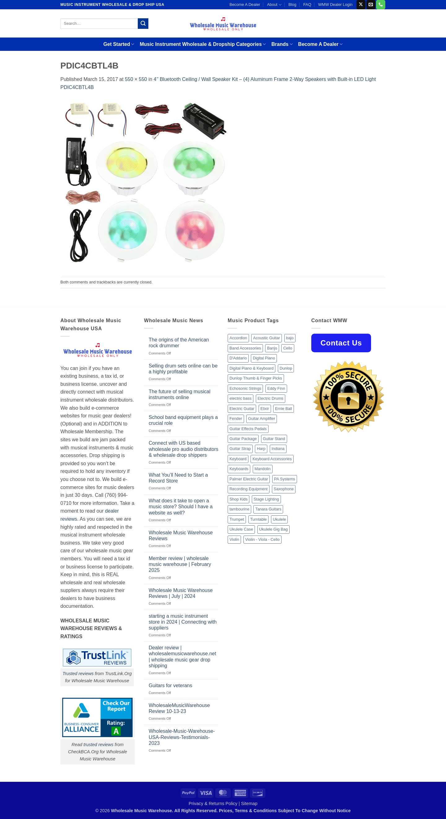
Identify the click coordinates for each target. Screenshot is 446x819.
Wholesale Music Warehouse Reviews (181, 535)
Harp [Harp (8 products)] (261, 448)
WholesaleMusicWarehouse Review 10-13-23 (179, 708)
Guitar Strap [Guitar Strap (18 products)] (240, 448)
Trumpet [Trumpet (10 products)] (237, 519)
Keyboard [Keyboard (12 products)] (238, 458)
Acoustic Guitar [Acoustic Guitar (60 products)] (266, 338)
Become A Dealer (245, 4)
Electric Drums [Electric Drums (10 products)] (270, 398)
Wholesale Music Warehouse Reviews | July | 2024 (181, 593)
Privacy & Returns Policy (213, 803)
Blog (292, 4)
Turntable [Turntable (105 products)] (258, 519)
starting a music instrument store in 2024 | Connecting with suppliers (182, 621)
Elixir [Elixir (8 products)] (264, 408)
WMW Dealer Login (335, 4)
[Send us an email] (370, 4)
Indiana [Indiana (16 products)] (278, 448)
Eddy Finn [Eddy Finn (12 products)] (276, 388)
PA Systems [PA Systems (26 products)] (284, 479)
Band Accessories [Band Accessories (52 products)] (245, 348)
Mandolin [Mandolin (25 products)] (263, 468)
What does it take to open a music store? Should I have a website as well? (180, 506)
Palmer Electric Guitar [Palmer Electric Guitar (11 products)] (249, 479)
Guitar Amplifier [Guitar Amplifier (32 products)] (261, 418)
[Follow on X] (360, 4)
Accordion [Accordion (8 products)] (238, 338)
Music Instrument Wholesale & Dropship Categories (203, 44)
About (274, 5)
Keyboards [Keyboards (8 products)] (239, 468)
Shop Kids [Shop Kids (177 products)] (238, 499)
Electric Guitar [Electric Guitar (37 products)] (242, 408)
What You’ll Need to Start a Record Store (178, 477)
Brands (281, 44)
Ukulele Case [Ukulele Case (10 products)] (241, 529)
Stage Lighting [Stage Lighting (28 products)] (266, 499)
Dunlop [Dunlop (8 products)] (286, 368)
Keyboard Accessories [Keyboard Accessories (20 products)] (272, 458)
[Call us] (380, 4)
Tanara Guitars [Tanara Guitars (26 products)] (268, 509)
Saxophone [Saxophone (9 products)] (284, 489)
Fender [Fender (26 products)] (236, 418)
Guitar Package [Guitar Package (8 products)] (243, 438)
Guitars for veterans (170, 685)
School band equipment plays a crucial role (183, 420)
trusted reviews (98, 744)
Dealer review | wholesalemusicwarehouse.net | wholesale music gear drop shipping (182, 656)
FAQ (307, 4)
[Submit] (143, 23)
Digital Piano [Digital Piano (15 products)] (264, 358)
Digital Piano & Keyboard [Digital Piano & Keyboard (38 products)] (251, 368)
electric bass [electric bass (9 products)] (240, 398)
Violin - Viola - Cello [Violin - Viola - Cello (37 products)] (262, 539)
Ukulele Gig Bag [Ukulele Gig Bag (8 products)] (273, 529)
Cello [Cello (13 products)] (287, 348)
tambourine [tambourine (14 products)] (239, 509)
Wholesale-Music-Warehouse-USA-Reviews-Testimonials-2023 (182, 737)
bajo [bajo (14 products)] (290, 338)
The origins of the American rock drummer (179, 342)
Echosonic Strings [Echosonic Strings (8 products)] (245, 388)
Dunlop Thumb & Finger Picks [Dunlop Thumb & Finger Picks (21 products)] (256, 378)
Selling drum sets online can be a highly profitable (183, 368)
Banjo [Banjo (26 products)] (272, 348)
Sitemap (249, 803)
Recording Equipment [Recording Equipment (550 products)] (249, 489)
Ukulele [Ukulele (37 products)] (279, 519)
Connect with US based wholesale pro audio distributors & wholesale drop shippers (183, 448)
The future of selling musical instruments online (179, 394)
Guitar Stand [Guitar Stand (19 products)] (274, 438)
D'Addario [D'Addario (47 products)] (238, 358)
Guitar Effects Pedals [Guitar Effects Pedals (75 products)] (248, 428)
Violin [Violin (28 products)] (234, 539)
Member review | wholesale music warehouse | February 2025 (180, 564)
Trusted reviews (78, 673)
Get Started (118, 44)
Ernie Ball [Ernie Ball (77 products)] (283, 408)
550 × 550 (136, 79)
